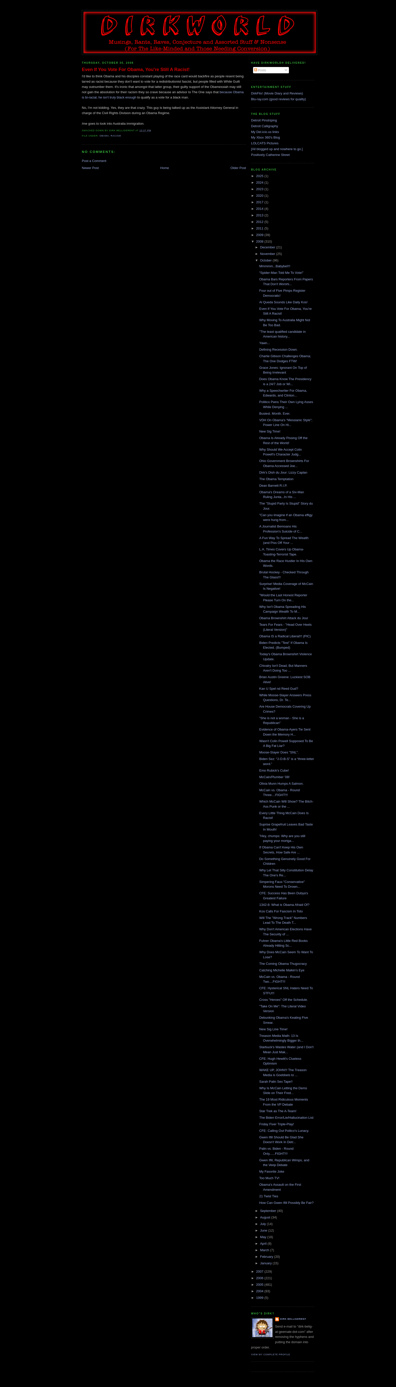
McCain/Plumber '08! (274, 777)
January (266, 1263)
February (267, 1257)
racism (116, 136)
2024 (260, 182)
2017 (260, 202)
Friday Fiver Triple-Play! (276, 1124)
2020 (260, 195)
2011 (260, 228)
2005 (260, 1284)
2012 (260, 222)
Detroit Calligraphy (264, 126)
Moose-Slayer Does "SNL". (279, 752)
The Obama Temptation (276, 479)
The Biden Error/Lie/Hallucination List (286, 1117)
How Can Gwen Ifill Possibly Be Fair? (286, 1203)
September (268, 1211)
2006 (260, 1278)
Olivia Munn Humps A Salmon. (281, 783)
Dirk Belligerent (293, 1319)
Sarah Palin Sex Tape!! (275, 1081)
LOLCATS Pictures (265, 143)
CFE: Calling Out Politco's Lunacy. (284, 1131)
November (268, 254)
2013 (260, 215)
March (265, 1250)
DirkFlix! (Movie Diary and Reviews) (277, 93)
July (263, 1224)
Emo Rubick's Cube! (274, 770)
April (264, 1243)
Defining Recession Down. (278, 349)
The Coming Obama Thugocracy (283, 964)
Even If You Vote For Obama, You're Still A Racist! (136, 69)
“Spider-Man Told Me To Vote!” (281, 273)
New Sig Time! (269, 431)
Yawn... (264, 343)
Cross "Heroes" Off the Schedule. (283, 1000)
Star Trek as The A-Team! (277, 1111)
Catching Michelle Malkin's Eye (281, 970)
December (268, 247)
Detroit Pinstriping (264, 120)
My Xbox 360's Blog (265, 137)
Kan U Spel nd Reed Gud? (278, 688)
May (263, 1237)
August (265, 1217)
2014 (260, 209)
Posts (260, 70)
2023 (260, 189)
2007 (260, 1271)
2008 (260, 241)
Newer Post (90, 168)
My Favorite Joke (271, 1171)
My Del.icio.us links (265, 132)
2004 (260, 1291)
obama (104, 136)
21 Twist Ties (268, 1196)
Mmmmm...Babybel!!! (274, 266)
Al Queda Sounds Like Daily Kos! (283, 302)
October (266, 260)
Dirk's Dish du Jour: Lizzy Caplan (283, 472)
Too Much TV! (269, 1178)
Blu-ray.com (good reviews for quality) (278, 99)
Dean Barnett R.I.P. (273, 485)
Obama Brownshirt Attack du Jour (283, 618)
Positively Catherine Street (270, 155)
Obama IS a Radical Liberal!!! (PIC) (285, 636)
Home (164, 168)
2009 (260, 235)
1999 (260, 1298)
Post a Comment (94, 161)
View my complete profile (270, 1354)
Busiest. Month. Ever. (274, 413)
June (264, 1230)
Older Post (238, 168)
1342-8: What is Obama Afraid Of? (284, 905)
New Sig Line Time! (273, 1029)
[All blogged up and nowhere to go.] (277, 149)
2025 (260, 176)
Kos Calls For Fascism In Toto (281, 911)
